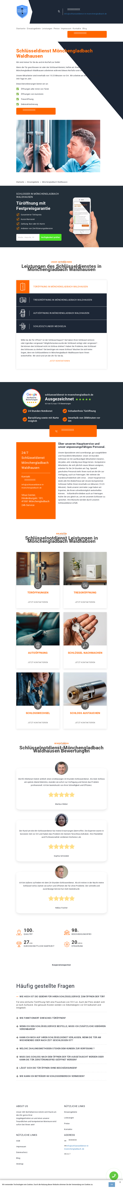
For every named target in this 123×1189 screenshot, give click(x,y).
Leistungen (47, 29)
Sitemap (19, 1164)
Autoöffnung (38, 652)
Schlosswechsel (38, 713)
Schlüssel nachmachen (85, 652)
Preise (57, 29)
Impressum (66, 29)
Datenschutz (21, 1152)
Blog (84, 29)
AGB (18, 1141)
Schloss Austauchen (85, 713)
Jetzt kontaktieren (60, 361)
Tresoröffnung (85, 592)
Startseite (21, 29)
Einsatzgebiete (34, 29)
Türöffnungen (38, 592)
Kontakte (77, 29)
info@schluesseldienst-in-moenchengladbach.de (85, 14)
